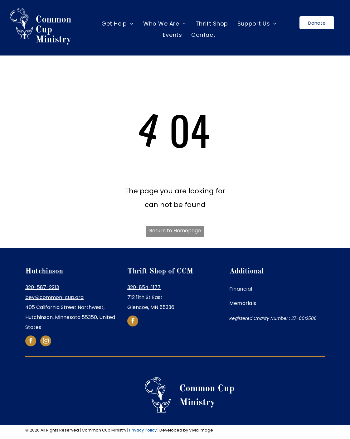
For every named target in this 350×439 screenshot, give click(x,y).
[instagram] (45, 341)
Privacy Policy (143, 430)
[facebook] (30, 341)
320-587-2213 (42, 287)
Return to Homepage (175, 230)
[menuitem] (118, 23)
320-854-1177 (144, 287)
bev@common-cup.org (54, 297)
